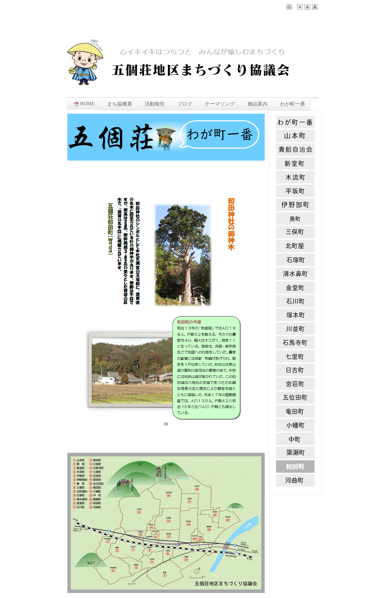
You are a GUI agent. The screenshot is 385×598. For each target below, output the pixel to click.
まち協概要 (119, 103)
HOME (84, 103)
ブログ (184, 103)
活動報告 (155, 103)
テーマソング (220, 103)
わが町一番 (292, 103)
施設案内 (257, 103)
